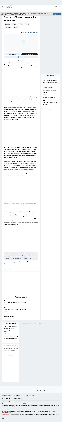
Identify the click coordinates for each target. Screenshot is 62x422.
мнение (20, 24)
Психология (22, 10)
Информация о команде (6, 395)
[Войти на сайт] (59, 6)
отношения (8, 27)
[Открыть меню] (2, 6)
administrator (34, 32)
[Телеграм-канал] (21, 57)
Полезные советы (13, 10)
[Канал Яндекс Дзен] (29, 54)
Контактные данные (6, 398)
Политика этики (17, 395)
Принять (56, 14)
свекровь (15, 27)
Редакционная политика (18, 398)
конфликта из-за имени (11, 98)
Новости (4, 10)
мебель (14, 24)
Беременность (52, 10)
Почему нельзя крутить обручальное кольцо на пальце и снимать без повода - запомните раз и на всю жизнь (21, 302)
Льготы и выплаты (32, 10)
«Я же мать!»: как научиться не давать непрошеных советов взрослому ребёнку (21, 316)
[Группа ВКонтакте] (12, 54)
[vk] (6, 269)
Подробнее (9, 412)
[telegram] (11, 269)
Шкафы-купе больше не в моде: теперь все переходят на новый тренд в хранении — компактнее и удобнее (21, 309)
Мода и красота (42, 10)
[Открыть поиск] (56, 6)
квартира (7, 24)
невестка (26, 24)
